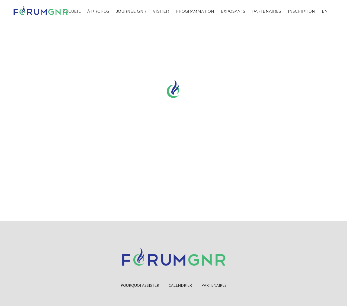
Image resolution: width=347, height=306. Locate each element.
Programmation (195, 11)
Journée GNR (131, 11)
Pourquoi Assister (140, 285)
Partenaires (266, 11)
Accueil (72, 11)
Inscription (301, 11)
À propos (98, 11)
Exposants (233, 11)
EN (325, 11)
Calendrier (180, 285)
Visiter (161, 11)
